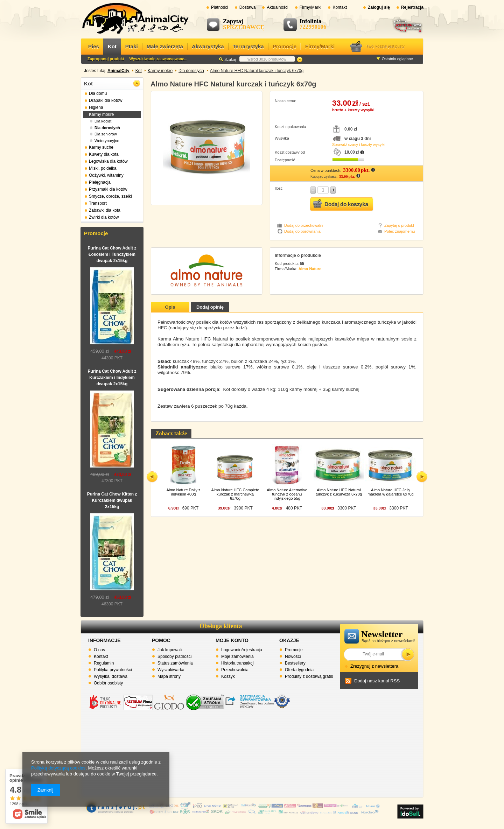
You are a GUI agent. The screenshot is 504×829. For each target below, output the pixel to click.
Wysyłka (282, 138)
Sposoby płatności (174, 656)
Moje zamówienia (237, 656)
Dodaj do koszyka (341, 204)
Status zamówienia (175, 663)
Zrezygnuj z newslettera (374, 666)
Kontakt (101, 656)
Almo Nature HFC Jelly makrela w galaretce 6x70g (390, 492)
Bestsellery (295, 663)
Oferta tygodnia (299, 670)
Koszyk (228, 676)
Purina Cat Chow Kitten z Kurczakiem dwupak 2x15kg (112, 500)
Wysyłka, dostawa (110, 676)
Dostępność (285, 160)
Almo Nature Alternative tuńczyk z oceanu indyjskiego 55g (287, 494)
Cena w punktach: (326, 170)
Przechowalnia (234, 670)
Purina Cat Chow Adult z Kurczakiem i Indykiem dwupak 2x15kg (112, 377)
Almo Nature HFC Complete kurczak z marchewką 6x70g (235, 494)
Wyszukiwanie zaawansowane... (158, 59)
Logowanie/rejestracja (241, 650)
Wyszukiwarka (171, 670)
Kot (138, 70)
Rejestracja (412, 7)
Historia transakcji (237, 663)
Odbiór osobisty (108, 683)
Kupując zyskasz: (324, 176)
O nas (99, 650)
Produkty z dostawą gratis (309, 676)
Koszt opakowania (290, 127)
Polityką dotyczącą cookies (58, 768)
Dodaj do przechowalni (303, 225)
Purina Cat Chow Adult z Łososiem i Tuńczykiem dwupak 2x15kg (112, 254)
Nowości (293, 656)
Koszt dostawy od (290, 152)
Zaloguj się (379, 7)
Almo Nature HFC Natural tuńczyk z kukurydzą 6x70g (339, 492)
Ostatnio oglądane (397, 59)
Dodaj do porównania (302, 231)
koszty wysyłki (361, 110)
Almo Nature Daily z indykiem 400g (183, 492)
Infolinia (310, 21)
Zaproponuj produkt (106, 59)
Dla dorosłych (191, 70)
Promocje (96, 233)
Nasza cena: (285, 101)
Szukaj (300, 59)
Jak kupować (170, 650)
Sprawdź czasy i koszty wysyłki (358, 144)
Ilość (279, 188)
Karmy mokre (160, 70)
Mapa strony (169, 676)
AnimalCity (118, 70)
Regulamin (104, 663)
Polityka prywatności (113, 670)
